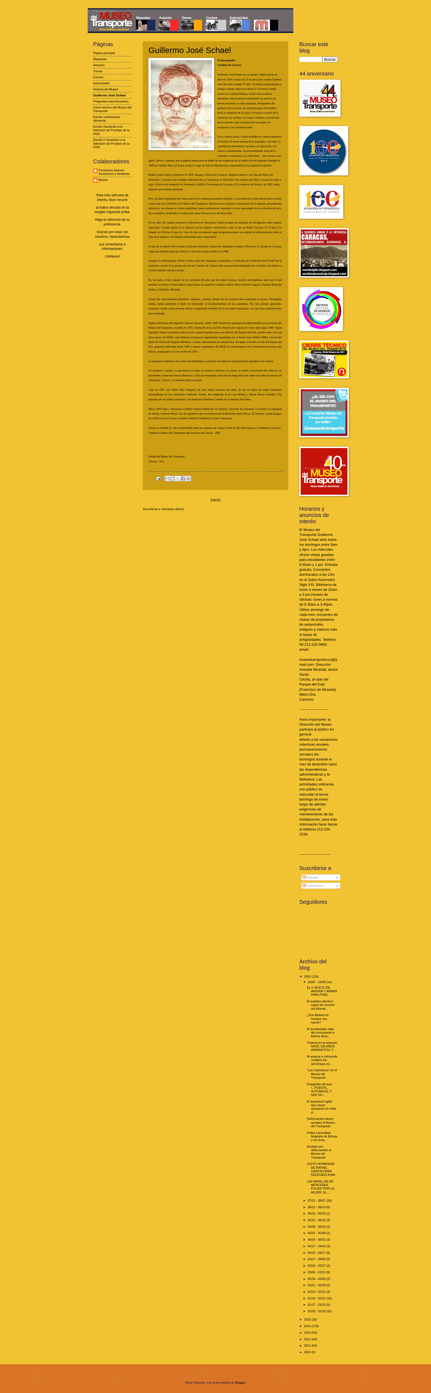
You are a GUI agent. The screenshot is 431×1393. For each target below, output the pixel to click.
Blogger (240, 1382)
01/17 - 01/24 (317, 1304)
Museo (103, 179)
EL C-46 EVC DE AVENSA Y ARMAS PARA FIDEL (322, 991)
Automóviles (101, 83)
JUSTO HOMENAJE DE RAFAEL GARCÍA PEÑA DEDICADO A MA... (322, 1169)
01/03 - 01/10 (317, 1311)
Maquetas (99, 59)
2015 (308, 1319)
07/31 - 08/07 (317, 1200)
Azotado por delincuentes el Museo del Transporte (319, 1152)
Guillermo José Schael (109, 95)
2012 (308, 1339)
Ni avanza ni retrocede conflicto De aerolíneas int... (322, 1060)
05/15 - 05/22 (317, 1220)
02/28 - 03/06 (317, 1278)
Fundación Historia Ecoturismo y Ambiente (114, 172)
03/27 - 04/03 (317, 1259)
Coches (98, 77)
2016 (308, 976)
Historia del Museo (105, 89)
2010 (308, 1352)
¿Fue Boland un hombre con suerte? (318, 1018)
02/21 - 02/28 (317, 1285)
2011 (308, 1345)
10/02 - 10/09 (317, 982)
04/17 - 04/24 (317, 1246)
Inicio (215, 499)
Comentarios (313, 885)
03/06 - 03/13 (317, 1272)
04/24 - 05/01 (317, 1239)
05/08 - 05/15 (317, 1226)
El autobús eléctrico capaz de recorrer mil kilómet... (321, 1005)
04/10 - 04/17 (317, 1252)
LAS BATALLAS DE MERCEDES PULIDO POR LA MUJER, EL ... (320, 1187)
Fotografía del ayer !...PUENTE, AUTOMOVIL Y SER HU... (320, 1089)
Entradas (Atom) (173, 509)
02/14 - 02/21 (317, 1291)
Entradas (310, 877)
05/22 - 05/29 (317, 1213)
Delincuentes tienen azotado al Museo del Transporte (321, 1122)
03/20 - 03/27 (317, 1265)
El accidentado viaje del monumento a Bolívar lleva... (321, 1032)
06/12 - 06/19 (317, 1207)
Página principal (104, 53)
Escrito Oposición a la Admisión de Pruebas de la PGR (111, 130)
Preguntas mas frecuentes (111, 101)
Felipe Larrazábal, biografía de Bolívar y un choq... (322, 1136)
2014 (308, 1326)
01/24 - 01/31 (317, 1298)
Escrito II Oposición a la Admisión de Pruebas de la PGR (111, 143)
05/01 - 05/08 (317, 1233)
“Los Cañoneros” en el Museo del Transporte (322, 1073)
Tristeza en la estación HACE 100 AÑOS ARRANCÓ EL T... (322, 1046)
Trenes (98, 71)
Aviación (99, 65)
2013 (308, 1332)
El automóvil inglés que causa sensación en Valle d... (321, 1107)
